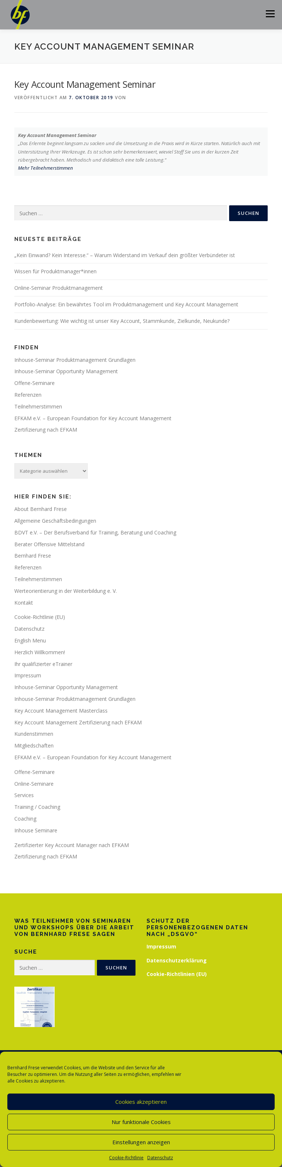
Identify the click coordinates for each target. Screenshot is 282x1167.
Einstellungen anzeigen (141, 1142)
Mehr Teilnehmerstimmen (45, 168)
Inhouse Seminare (35, 830)
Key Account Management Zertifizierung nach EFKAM (78, 722)
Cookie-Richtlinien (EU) (177, 973)
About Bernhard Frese (40, 508)
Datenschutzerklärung (177, 960)
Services (24, 795)
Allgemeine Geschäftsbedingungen (55, 520)
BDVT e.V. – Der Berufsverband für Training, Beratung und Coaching (95, 532)
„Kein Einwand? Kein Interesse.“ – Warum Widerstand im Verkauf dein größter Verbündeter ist (124, 255)
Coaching (25, 818)
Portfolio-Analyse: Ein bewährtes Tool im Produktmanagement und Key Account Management (126, 304)
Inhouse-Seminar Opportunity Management (66, 371)
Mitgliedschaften (34, 745)
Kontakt (23, 602)
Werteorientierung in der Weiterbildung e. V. (65, 590)
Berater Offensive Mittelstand (49, 544)
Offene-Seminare (34, 382)
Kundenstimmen (33, 733)
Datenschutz (160, 1158)
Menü (270, 13)
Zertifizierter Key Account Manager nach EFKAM (71, 845)
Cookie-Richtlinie (126, 1158)
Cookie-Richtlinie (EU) (39, 616)
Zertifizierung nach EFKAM (45, 429)
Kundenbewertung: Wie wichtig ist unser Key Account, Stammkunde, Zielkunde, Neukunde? (121, 320)
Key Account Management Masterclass (61, 710)
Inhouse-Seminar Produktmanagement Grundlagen (74, 359)
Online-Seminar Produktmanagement (58, 287)
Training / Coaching (37, 806)
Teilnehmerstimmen (38, 406)
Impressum (27, 675)
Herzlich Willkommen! (39, 652)
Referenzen (27, 394)
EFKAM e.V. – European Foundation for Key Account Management (92, 418)
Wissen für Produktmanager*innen (55, 271)
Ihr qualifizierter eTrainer (43, 663)
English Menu (30, 640)
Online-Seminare (34, 783)
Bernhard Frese (32, 555)
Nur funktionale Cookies (141, 1121)
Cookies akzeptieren (141, 1101)
